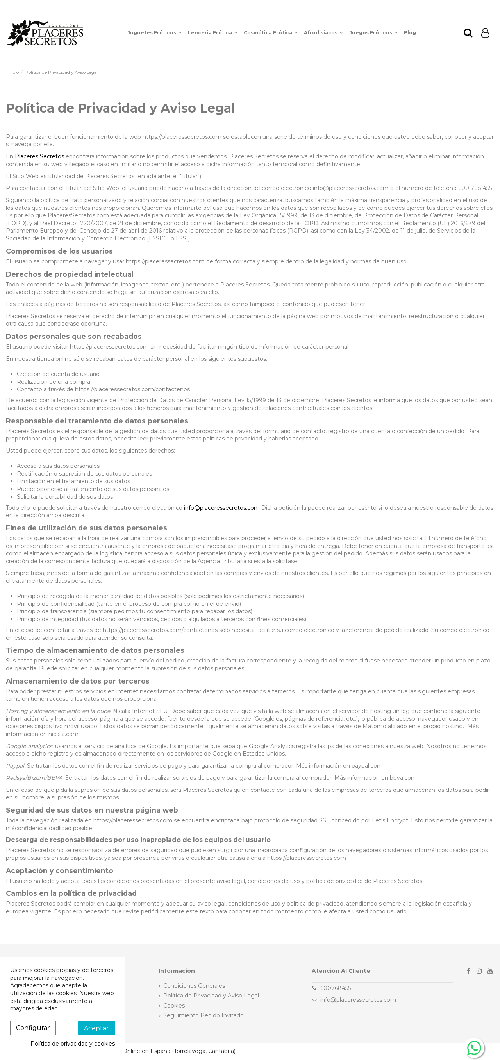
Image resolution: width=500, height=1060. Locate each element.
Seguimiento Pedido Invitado (203, 1015)
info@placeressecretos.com (222, 507)
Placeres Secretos (39, 156)
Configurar (33, 1027)
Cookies (174, 1005)
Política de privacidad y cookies (72, 1043)
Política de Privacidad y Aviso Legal (211, 995)
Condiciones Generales (194, 985)
